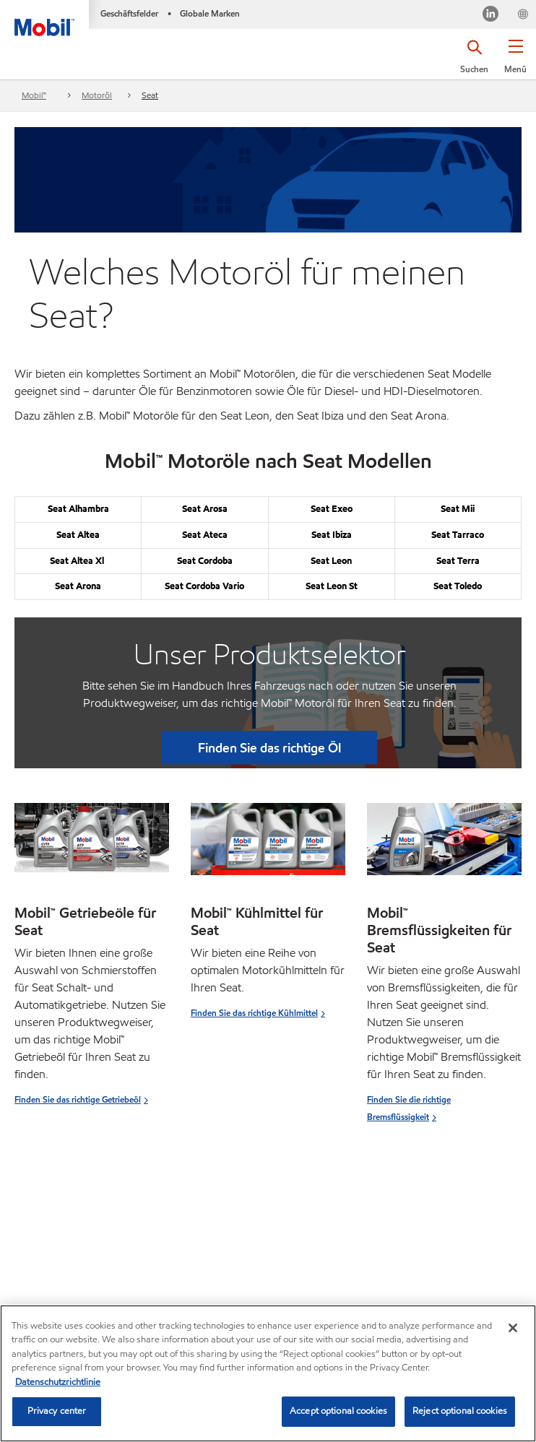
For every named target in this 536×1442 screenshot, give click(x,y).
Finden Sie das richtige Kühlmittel (254, 1013)
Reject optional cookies (459, 1410)
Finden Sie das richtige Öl (269, 747)
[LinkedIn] (490, 16)
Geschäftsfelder (129, 13)
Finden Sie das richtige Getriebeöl (77, 1099)
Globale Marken (210, 13)
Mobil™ (34, 95)
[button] (515, 61)
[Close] (513, 1328)
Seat (150, 95)
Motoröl (97, 95)
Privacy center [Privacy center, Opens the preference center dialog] (57, 1410)
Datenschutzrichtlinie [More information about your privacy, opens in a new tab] (57, 1382)
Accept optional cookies (338, 1410)
